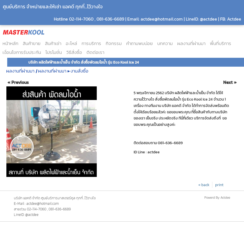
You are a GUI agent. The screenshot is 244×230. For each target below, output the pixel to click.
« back (203, 185)
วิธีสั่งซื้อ (74, 52)
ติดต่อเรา (95, 52)
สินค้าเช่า (53, 43)
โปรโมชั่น (53, 52)
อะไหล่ (71, 43)
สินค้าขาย (31, 43)
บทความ (165, 43)
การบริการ (91, 43)
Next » (230, 82)
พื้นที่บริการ (220, 43)
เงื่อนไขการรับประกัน (21, 52)
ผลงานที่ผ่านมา (191, 43)
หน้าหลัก (10, 43)
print (219, 185)
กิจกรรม (114, 43)
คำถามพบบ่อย (139, 43)
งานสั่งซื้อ (79, 70)
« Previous (18, 82)
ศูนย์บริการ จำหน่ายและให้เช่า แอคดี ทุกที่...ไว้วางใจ (53, 6)
